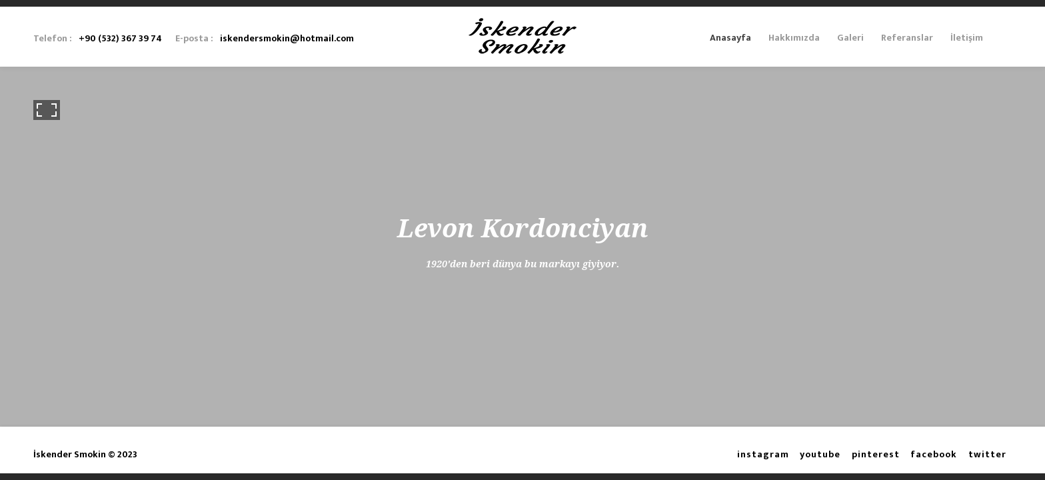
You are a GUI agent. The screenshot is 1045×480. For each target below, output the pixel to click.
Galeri (850, 37)
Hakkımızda (794, 37)
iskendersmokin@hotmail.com (287, 38)
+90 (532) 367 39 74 (120, 38)
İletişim (966, 37)
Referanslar (907, 37)
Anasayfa (730, 37)
